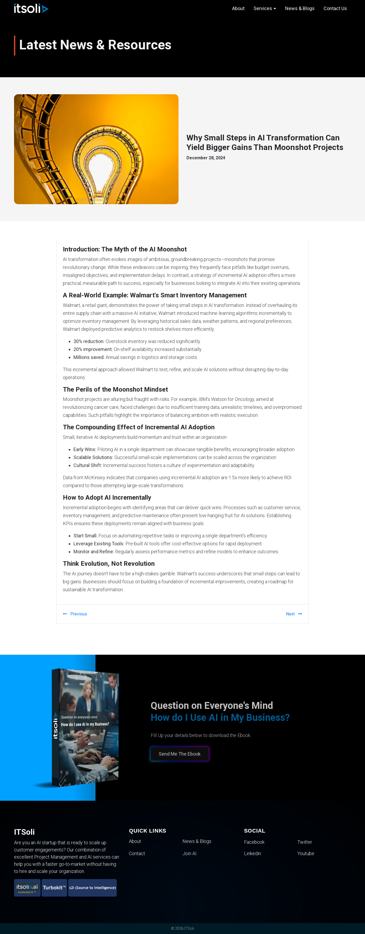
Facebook (254, 842)
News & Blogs (300, 8)
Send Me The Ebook (178, 754)
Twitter (304, 842)
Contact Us (335, 8)
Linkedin (252, 853)
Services (263, 8)
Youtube (305, 853)
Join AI (190, 853)
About (238, 8)
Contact (137, 853)
